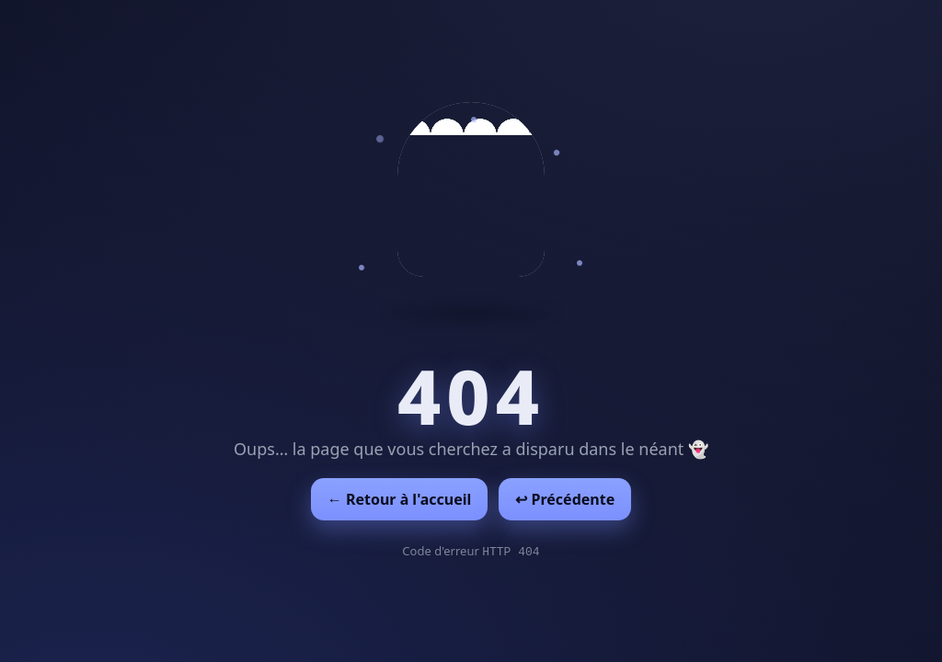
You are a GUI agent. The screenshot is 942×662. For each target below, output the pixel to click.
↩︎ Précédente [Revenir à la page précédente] (565, 499)
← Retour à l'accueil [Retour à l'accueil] (399, 499)
